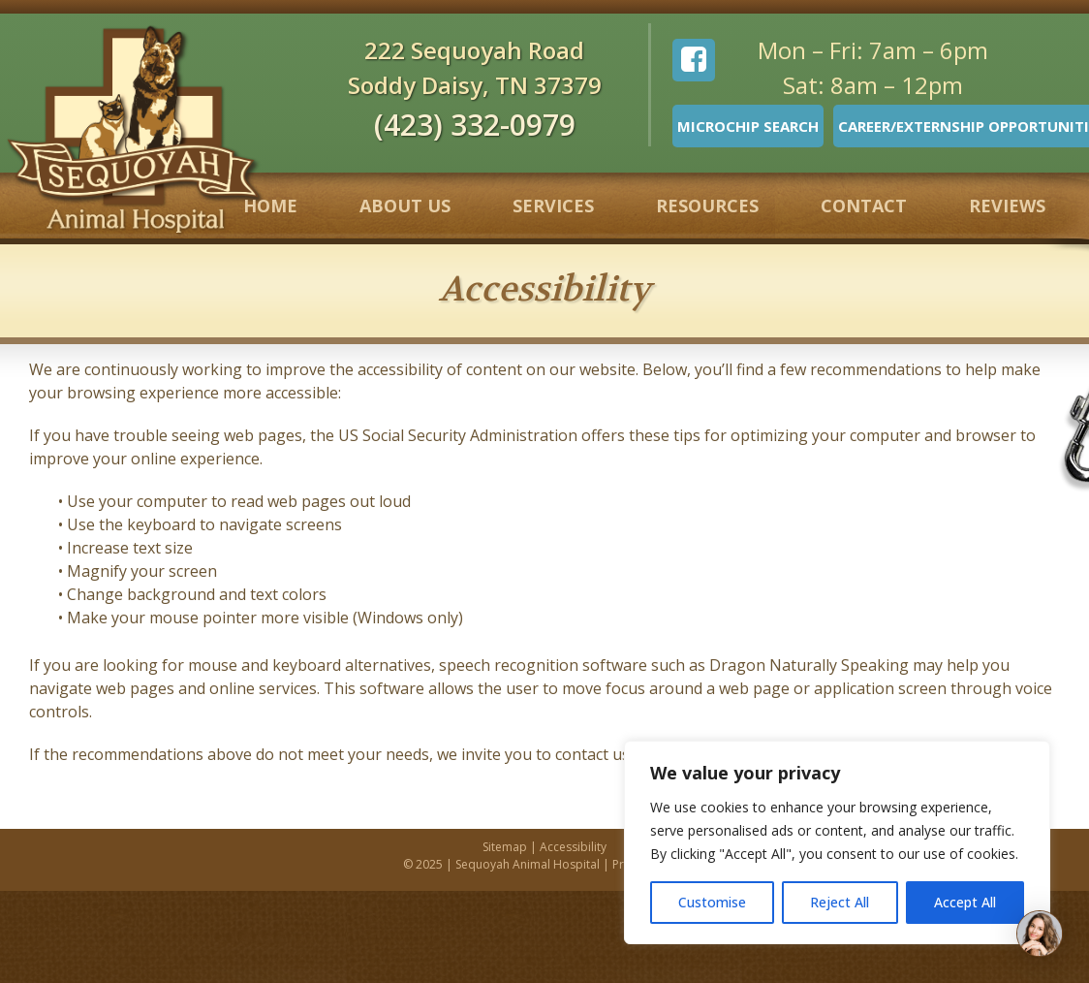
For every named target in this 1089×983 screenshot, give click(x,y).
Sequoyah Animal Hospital (527, 864)
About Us (405, 205)
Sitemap (504, 847)
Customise (712, 902)
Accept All (965, 902)
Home (270, 205)
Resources (707, 205)
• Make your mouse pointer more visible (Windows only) (260, 617)
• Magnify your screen (139, 571)
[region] (837, 842)
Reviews (1007, 205)
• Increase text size (127, 547)
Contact (864, 205)
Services (553, 205)
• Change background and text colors (194, 594)
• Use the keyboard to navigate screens (202, 524)
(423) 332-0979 (475, 124)
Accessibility (573, 847)
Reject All (839, 902)
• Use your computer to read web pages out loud (236, 501)
